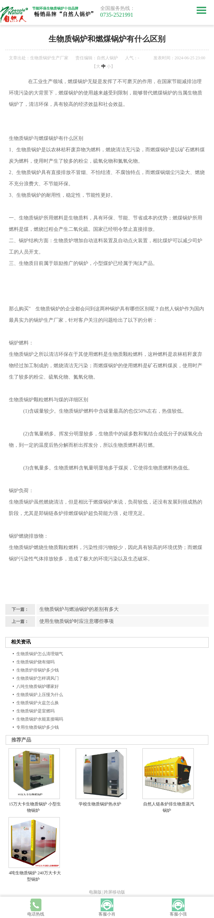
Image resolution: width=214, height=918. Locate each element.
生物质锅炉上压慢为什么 (39, 694)
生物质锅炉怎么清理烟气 (39, 653)
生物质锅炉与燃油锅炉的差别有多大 (79, 609)
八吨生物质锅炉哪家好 (37, 686)
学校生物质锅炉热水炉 (100, 804)
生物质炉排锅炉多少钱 (37, 670)
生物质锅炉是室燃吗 (35, 710)
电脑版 (95, 892)
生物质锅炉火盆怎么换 (37, 702)
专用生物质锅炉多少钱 (37, 727)
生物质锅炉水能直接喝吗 (39, 719)
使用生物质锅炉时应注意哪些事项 (76, 621)
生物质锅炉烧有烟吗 (35, 661)
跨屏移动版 (114, 892)
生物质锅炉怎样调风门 (37, 678)
